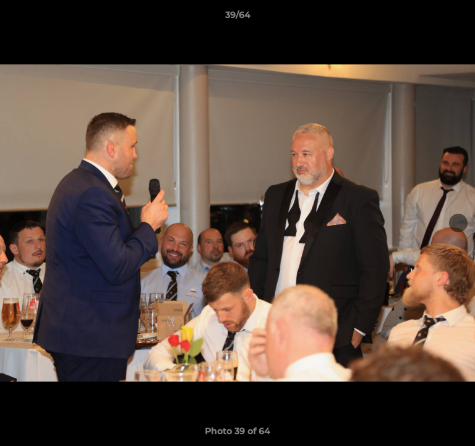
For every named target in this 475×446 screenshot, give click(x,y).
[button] (460, 18)
